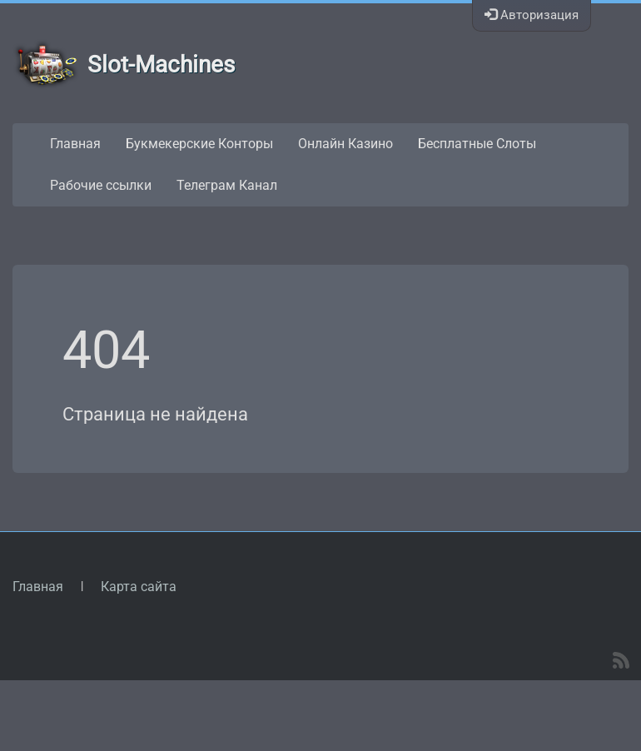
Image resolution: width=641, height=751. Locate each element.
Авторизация (531, 14)
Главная (75, 144)
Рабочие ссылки (101, 185)
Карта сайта (138, 586)
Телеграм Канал (226, 185)
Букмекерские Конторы (199, 144)
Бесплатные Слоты (477, 144)
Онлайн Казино (345, 144)
